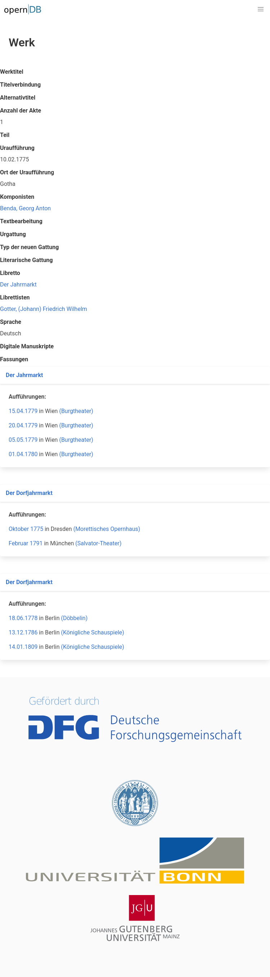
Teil (4, 135)
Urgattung (13, 234)
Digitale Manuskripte (27, 346)
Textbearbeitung (21, 221)
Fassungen (14, 359)
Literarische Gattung (26, 260)
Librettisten (15, 297)
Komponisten (17, 196)
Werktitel (11, 71)
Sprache (10, 321)
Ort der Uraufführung (27, 172)
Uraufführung (17, 148)
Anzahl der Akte (20, 110)
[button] (260, 9)
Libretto (10, 273)
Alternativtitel (17, 97)
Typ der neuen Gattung (29, 247)
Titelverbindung (20, 84)
